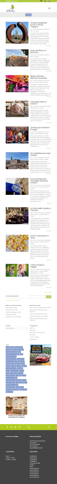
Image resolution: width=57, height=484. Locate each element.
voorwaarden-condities (35, 463)
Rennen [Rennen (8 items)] (24, 366)
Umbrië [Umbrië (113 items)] (24, 380)
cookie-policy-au (33, 457)
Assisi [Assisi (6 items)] (11, 347)
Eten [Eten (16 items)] (19, 352)
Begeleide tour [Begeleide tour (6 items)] (18, 347)
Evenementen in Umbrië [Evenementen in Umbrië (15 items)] (12, 354)
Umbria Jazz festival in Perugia (40, 128)
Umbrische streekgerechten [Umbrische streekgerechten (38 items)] (13, 380)
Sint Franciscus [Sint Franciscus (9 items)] (14, 370)
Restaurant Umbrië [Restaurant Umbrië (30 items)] (11, 368)
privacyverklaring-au (34, 470)
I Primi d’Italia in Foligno (37, 266)
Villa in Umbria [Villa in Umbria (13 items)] (19, 387)
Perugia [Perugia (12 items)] (14, 366)
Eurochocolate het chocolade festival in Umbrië (39, 181)
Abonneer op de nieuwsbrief (12, 300)
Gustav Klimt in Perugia (11, 307)
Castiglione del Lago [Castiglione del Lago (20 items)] (11, 352)
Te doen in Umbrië (38, 82)
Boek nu (28, 14)
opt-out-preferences (34, 477)
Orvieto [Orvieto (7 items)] (8, 366)
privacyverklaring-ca (34, 471)
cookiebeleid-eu (33, 456)
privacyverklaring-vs (34, 473)
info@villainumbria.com (11, 1)
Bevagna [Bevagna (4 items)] (8, 349)
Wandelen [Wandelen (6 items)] (8, 389)
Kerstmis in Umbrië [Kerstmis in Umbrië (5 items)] (11, 356)
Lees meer (48, 45)
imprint (31, 466)
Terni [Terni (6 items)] (11, 373)
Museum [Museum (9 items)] (17, 363)
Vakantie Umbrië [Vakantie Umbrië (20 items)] (10, 387)
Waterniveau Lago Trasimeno (41, 316)
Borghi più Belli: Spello (11, 314)
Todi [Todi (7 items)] (16, 373)
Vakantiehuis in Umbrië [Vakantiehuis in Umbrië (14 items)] (12, 385)
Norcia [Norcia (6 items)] (22, 363)
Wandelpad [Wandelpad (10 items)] (16, 389)
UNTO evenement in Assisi (39, 236)
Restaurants (33, 335)
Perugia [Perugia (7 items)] (19, 366)
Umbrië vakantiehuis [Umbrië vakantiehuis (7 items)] (21, 382)
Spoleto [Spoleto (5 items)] (21, 370)
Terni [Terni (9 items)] (7, 373)
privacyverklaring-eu (34, 468)
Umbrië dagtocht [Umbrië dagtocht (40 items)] (10, 382)
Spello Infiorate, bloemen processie (38, 77)
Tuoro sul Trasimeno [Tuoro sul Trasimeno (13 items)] (11, 377)
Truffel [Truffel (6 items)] (24, 375)
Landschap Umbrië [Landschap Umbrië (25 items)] (11, 359)
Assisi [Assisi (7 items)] (7, 347)
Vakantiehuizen (34, 273)
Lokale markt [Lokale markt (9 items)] (20, 359)
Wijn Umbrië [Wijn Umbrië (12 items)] (9, 392)
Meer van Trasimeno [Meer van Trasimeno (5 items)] (11, 361)
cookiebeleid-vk (33, 461)
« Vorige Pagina (47, 292)
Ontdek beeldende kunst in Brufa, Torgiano (38, 24)
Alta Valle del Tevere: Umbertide (13, 316)
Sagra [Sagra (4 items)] (7, 370)
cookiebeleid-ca (33, 459)
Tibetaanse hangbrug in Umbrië (13, 312)
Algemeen (32, 328)
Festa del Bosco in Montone (38, 51)
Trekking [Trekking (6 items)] (18, 375)
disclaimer (32, 464)
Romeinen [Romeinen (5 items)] (19, 368)
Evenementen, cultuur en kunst (37, 332)
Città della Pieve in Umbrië (38, 102)
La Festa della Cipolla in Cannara (40, 209)
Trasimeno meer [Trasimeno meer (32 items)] (10, 375)
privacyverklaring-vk (34, 475)
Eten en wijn (41, 106)
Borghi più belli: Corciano (12, 310)
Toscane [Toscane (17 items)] (20, 373)
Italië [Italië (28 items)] (21, 354)
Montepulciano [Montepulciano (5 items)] (10, 363)
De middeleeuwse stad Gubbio (40, 154)
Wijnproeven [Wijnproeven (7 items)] (23, 389)
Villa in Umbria (33, 307)
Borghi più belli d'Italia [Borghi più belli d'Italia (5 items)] (17, 349)
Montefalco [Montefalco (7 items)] (21, 361)
